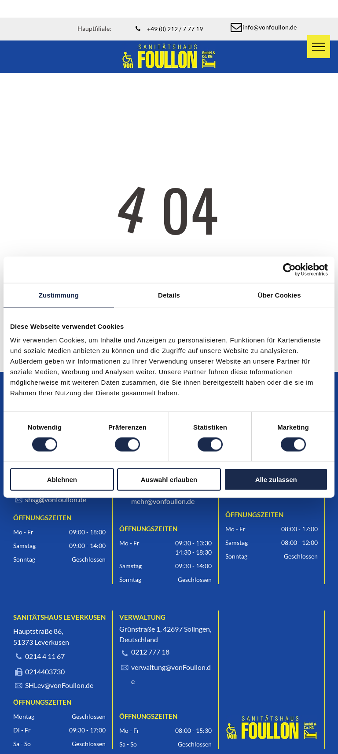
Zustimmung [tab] (59, 294)
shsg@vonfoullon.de (55, 499)
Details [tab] (169, 294)
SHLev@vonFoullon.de (59, 685)
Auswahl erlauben (169, 479)
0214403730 (45, 671)
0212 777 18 (150, 651)
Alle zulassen (276, 479)
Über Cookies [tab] (279, 294)
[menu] (318, 46)
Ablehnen (62, 479)
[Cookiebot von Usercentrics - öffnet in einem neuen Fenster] (289, 269)
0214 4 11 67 (45, 656)
